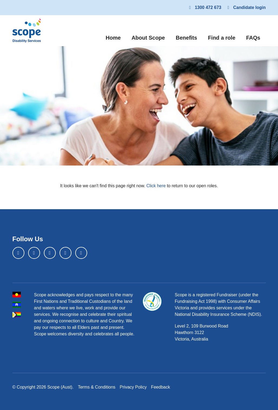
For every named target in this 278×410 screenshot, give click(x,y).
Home (116, 37)
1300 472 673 (204, 7)
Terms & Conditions (97, 387)
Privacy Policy (133, 387)
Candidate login (246, 7)
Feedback (160, 387)
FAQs (253, 38)
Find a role (221, 38)
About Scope (148, 38)
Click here (156, 185)
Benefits (186, 38)
